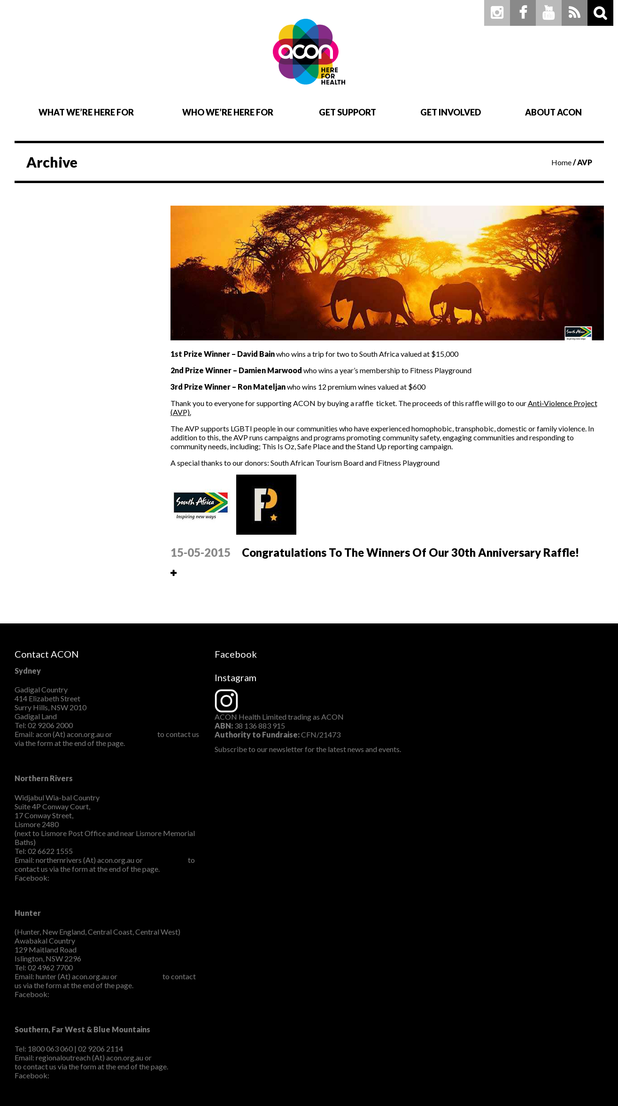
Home (561, 162)
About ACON (553, 112)
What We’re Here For (86, 112)
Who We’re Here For (227, 112)
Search (600, 13)
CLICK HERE (135, 734)
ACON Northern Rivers (88, 877)
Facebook (523, 13)
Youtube (549, 13)
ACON (309, 51)
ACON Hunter (74, 994)
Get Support (347, 112)
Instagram (497, 13)
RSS (574, 13)
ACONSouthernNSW (85, 1075)
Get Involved (450, 112)
